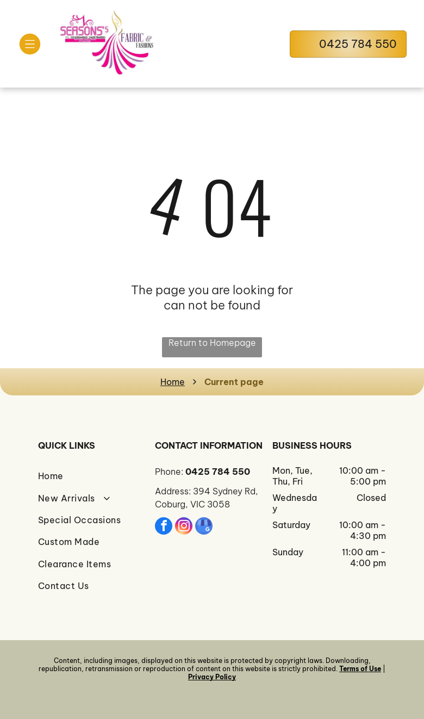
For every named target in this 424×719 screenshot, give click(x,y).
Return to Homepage (212, 342)
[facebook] (163, 527)
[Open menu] (30, 44)
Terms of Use (360, 669)
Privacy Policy (212, 677)
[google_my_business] (204, 527)
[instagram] (183, 527)
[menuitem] (95, 476)
